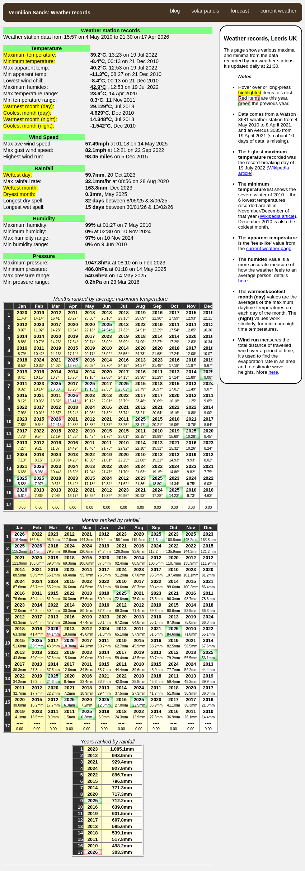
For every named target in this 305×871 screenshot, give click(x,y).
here (243, 280)
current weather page (268, 248)
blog (175, 11)
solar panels (205, 11)
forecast (240, 11)
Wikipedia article (277, 216)
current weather (278, 11)
